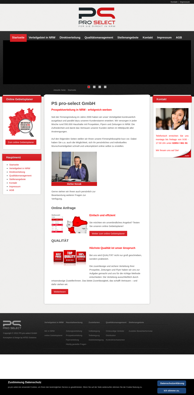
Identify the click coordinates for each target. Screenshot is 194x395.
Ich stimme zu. (171, 390)
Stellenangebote (127, 37)
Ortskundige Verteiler (115, 331)
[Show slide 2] (94, 87)
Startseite (18, 37)
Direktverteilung (70, 37)
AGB (179, 37)
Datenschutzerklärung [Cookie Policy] (172, 383)
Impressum (185, 2)
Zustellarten (94, 322)
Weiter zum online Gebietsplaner (108, 233)
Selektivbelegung (96, 340)
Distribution (111, 335)
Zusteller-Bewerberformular (141, 331)
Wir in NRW (49, 331)
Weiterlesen (60, 291)
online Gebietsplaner (53, 335)
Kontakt (174, 2)
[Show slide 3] (100, 87)
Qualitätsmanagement (99, 37)
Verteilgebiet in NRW (42, 37)
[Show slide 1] (89, 87)
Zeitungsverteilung (74, 331)
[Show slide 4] (105, 87)
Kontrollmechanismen (115, 340)
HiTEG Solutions (29, 338)
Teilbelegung (94, 335)
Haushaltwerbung (74, 322)
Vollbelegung (94, 331)
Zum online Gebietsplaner (21, 142)
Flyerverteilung (72, 340)
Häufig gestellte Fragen (76, 344)
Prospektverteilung (74, 335)
